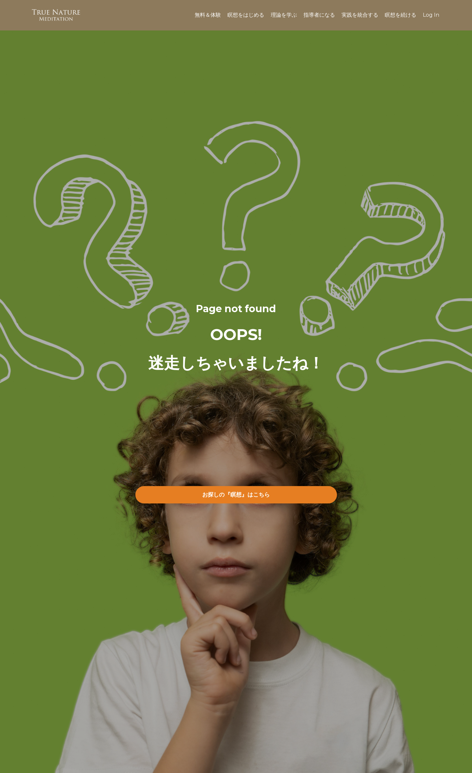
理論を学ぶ (284, 15)
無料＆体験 (208, 15)
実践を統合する (360, 15)
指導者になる (319, 15)
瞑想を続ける (400, 15)
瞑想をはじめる (245, 15)
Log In (431, 15)
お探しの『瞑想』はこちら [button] (236, 494)
